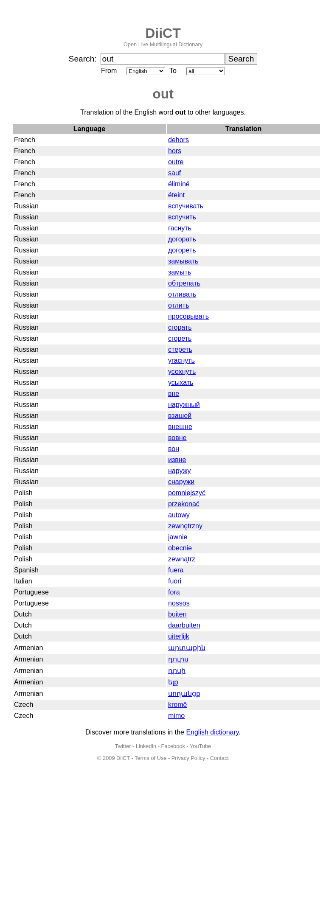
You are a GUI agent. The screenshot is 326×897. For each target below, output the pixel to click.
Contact (219, 758)
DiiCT (163, 33)
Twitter (123, 746)
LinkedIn (146, 746)
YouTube (200, 746)
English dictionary (212, 732)
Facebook (173, 746)
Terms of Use (150, 758)
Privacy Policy (188, 758)
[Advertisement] (163, 833)
